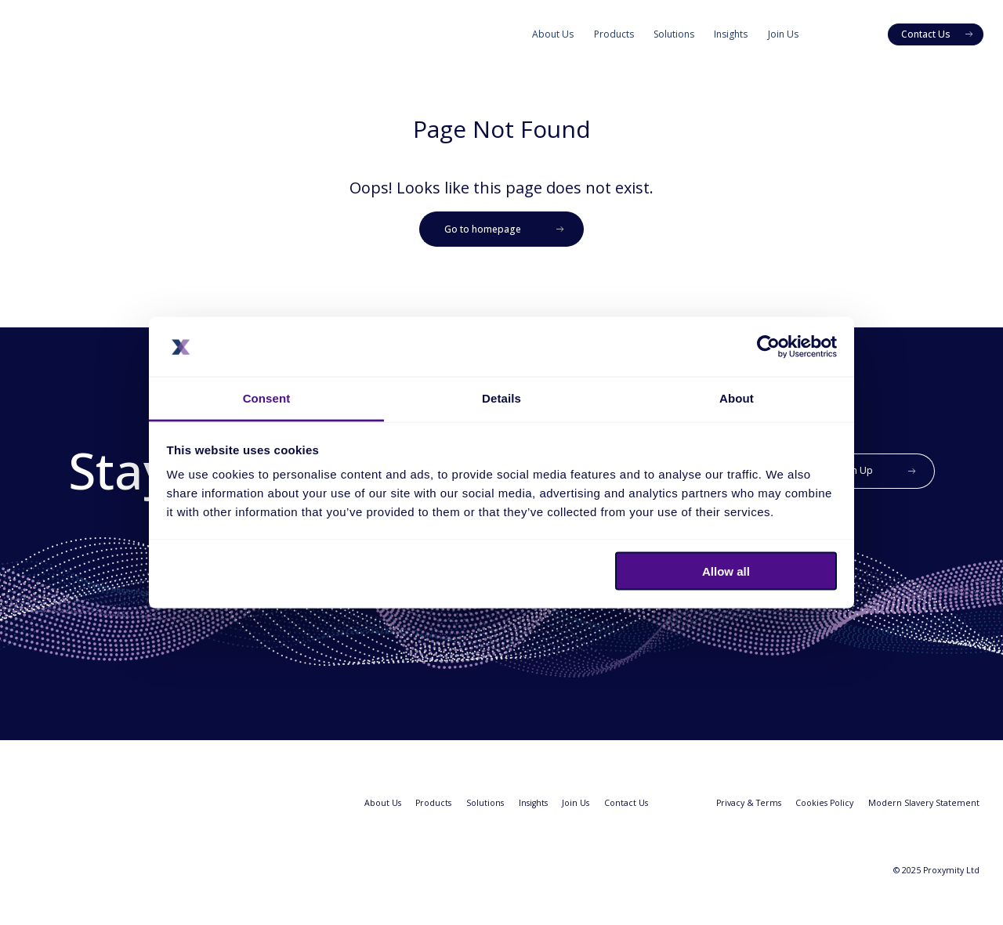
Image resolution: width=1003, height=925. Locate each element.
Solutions (674, 34)
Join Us (783, 34)
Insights (731, 34)
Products (614, 34)
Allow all (726, 570)
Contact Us (626, 802)
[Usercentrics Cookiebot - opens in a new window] (768, 346)
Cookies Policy (824, 802)
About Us (553, 34)
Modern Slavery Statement (923, 802)
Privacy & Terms (748, 802)
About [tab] (736, 398)
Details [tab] (501, 398)
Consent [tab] (267, 398)
